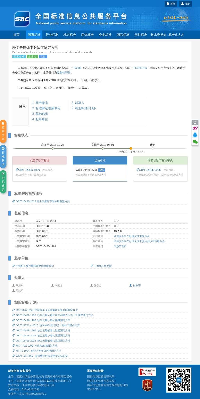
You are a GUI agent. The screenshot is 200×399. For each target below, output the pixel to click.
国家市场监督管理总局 (100, 376)
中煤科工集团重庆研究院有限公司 (33, 265)
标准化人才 (176, 34)
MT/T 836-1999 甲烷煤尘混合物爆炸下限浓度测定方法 (45, 310)
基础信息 (42, 113)
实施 (102, 144)
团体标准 (87, 34)
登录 (171, 3)
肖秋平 (135, 285)
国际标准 (123, 34)
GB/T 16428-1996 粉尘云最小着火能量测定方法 (41, 320)
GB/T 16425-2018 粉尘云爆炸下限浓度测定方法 (41, 201)
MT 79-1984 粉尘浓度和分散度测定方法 (36, 350)
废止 (152, 144)
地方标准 (69, 34)
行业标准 (52, 34)
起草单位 (42, 119)
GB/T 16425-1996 (28, 169)
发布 (52, 144)
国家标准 (34, 34)
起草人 (79, 102)
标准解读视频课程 (48, 108)
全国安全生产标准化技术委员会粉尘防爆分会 (139, 241)
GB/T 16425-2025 (149, 169)
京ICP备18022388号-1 (32, 393)
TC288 (77, 67)
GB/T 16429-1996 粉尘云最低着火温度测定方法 (41, 330)
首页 (16, 34)
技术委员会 (158, 34)
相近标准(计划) (85, 108)
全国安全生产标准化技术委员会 (131, 236)
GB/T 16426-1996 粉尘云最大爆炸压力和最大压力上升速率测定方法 (52, 315)
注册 (185, 3)
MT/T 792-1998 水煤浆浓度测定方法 (34, 345)
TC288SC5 (140, 67)
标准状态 (42, 102)
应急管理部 (64, 72)
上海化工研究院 (101, 265)
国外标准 (141, 34)
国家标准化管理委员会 (100, 380)
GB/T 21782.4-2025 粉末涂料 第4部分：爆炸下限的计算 (46, 325)
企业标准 (105, 34)
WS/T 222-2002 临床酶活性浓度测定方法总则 (40, 355)
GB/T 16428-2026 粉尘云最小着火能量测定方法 (41, 335)
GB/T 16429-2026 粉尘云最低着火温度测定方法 (41, 340)
